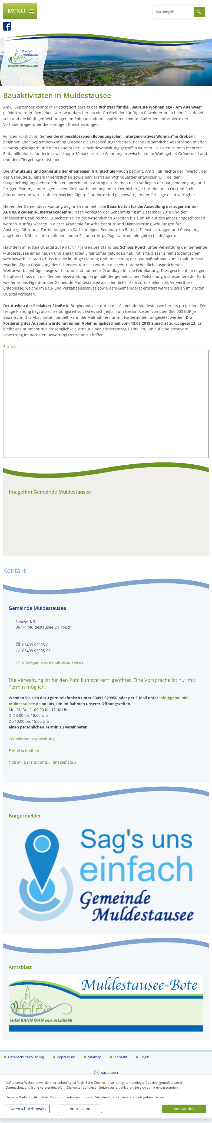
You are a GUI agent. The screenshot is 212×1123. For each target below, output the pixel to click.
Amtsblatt (20, 967)
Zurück (9, 346)
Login (144, 1056)
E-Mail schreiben (24, 750)
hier (104, 1097)
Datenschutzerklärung (25, 1056)
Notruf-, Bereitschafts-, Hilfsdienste (41, 762)
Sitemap (94, 1056)
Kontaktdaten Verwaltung (32, 738)
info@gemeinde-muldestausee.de (53, 662)
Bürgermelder (25, 815)
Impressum (80, 1108)
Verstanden (184, 1108)
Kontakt (120, 1056)
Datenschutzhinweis (27, 1108)
